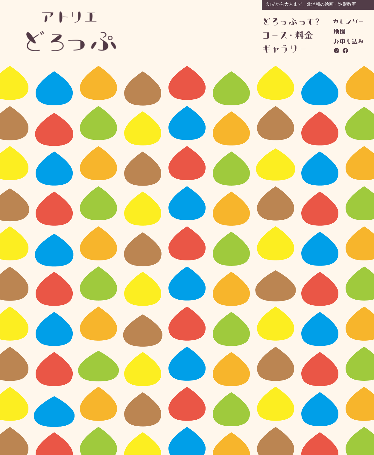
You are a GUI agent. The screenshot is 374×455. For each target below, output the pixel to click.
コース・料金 (291, 35)
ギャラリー (290, 49)
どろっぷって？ (291, 22)
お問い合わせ (348, 41)
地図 (339, 31)
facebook (346, 50)
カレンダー (348, 21)
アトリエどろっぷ (71, 31)
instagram (337, 50)
